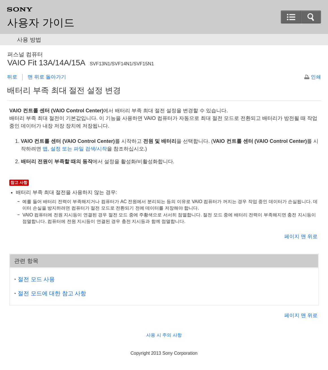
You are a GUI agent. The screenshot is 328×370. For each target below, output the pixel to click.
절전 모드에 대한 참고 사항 (52, 293)
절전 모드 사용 (36, 279)
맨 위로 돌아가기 (47, 77)
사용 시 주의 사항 (164, 335)
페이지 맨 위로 (301, 236)
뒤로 (12, 77)
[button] (291, 17)
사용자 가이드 (41, 22)
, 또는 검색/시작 (75, 149)
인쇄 (316, 77)
